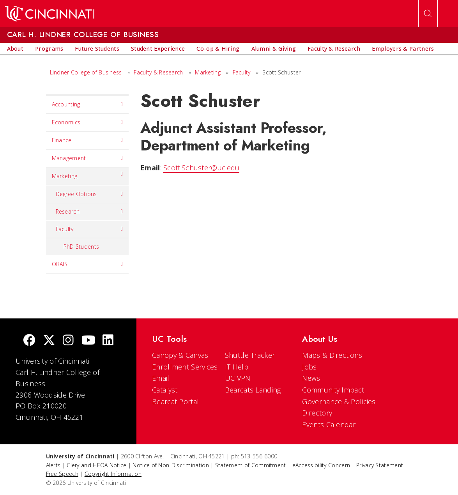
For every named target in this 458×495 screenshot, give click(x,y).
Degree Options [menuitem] (89, 194)
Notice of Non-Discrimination (171, 465)
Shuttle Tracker (250, 355)
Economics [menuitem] (87, 122)
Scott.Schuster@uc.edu (201, 167)
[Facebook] (29, 341)
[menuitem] (15, 49)
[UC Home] (49, 13)
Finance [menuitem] (87, 140)
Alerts (53, 465)
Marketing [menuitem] (87, 174)
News (311, 378)
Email (161, 378)
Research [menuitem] (89, 211)
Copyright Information (113, 473)
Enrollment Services (185, 366)
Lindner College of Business (86, 72)
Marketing (208, 72)
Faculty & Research (158, 72)
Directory (317, 412)
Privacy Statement (379, 465)
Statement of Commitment (250, 465)
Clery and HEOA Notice (96, 465)
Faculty (242, 72)
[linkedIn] (108, 341)
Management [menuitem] (87, 158)
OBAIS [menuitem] (87, 264)
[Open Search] (428, 13)
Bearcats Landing (253, 389)
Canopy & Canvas (180, 355)
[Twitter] (49, 341)
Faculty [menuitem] (89, 229)
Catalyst (164, 389)
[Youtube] (88, 341)
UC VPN (238, 378)
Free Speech (62, 473)
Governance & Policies (338, 401)
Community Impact (333, 389)
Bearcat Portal (175, 401)
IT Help (236, 366)
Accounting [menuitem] (87, 104)
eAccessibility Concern (321, 465)
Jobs (309, 366)
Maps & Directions (332, 355)
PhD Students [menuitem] (81, 246)
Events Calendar (328, 424)
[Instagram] (68, 341)
